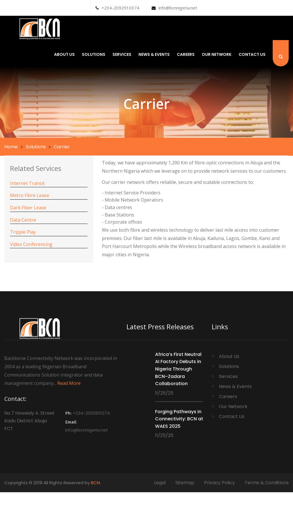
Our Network (216, 54)
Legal (160, 482)
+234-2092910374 (117, 8)
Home (11, 146)
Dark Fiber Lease (28, 207)
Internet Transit (27, 183)
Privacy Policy (219, 482)
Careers (186, 54)
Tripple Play (23, 232)
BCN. (96, 483)
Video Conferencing (31, 244)
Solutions (93, 54)
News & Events (154, 54)
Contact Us (252, 54)
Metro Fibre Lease (29, 195)
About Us (64, 54)
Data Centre (23, 220)
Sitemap (184, 482)
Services (121, 54)
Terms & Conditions (267, 482)
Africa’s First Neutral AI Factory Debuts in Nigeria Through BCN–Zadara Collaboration (178, 369)
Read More (69, 383)
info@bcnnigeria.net (174, 8)
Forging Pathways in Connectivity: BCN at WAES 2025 (179, 419)
